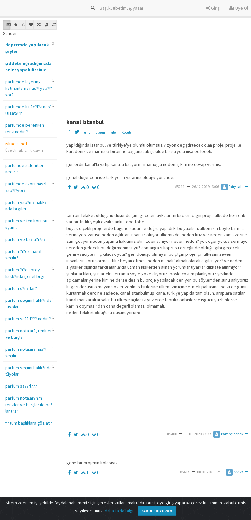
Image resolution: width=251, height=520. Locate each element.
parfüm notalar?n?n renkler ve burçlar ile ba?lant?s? (28, 404)
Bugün (100, 132)
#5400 (172, 433)
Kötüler (127, 132)
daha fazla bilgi (119, 511)
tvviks (234, 471)
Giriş (213, 8)
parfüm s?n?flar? (21, 288)
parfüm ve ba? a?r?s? (25, 239)
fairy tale (232, 186)
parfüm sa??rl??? (21, 386)
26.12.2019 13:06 (205, 186)
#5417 (184, 471)
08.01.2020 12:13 (210, 471)
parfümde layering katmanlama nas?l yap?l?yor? (28, 88)
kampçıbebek (228, 433)
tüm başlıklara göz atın (29, 423)
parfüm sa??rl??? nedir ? (28, 319)
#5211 (180, 186)
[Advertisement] (157, 65)
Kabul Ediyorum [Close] (156, 510)
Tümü (86, 132)
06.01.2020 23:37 (197, 433)
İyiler (113, 132)
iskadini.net (16, 144)
